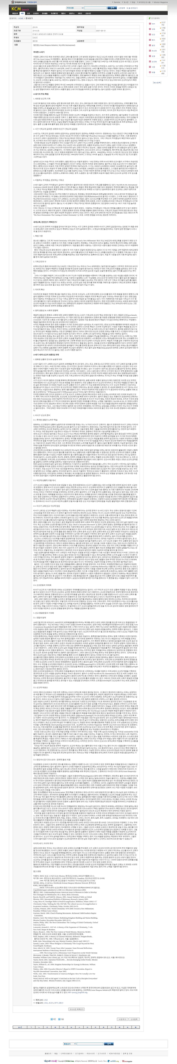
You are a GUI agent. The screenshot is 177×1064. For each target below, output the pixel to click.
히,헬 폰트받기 (132, 8)
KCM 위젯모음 (114, 1053)
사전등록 (121, 8)
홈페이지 (48, 1053)
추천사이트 (91, 1053)
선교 (46, 1000)
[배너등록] (157, 82)
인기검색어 (79, 1053)
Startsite (117, 2)
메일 (133, 2)
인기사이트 (102, 1053)
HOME (20, 18)
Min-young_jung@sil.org (77, 992)
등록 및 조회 (127, 1053)
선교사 (51, 1003)
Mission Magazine (161, 2)
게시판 (125, 2)
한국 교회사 (58, 1003)
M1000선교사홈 (144, 2)
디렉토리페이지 (66, 1053)
